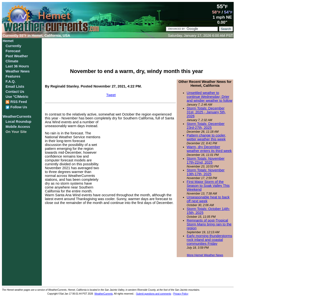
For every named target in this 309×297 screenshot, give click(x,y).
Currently (13, 46)
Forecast (13, 51)
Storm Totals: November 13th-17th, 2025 (206, 172)
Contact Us (15, 92)
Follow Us (16, 107)
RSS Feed (16, 102)
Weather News (18, 71)
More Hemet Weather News (205, 255)
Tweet (111, 95)
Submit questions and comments (153, 293)
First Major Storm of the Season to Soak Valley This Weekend (208, 185)
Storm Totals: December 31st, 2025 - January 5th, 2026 (206, 112)
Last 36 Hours (17, 66)
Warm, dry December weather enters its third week (209, 149)
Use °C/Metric (17, 97)
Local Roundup (18, 121)
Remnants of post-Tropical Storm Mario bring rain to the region (209, 224)
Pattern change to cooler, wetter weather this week (206, 137)
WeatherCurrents (17, 116)
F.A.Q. (11, 81)
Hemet (8, 41)
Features (13, 76)
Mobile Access (18, 127)
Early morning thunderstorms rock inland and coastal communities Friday (209, 240)
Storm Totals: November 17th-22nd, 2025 (206, 160)
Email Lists (15, 86)
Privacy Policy (180, 293)
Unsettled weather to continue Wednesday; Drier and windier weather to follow (209, 96)
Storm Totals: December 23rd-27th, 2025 (206, 126)
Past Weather (17, 56)
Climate (12, 61)
